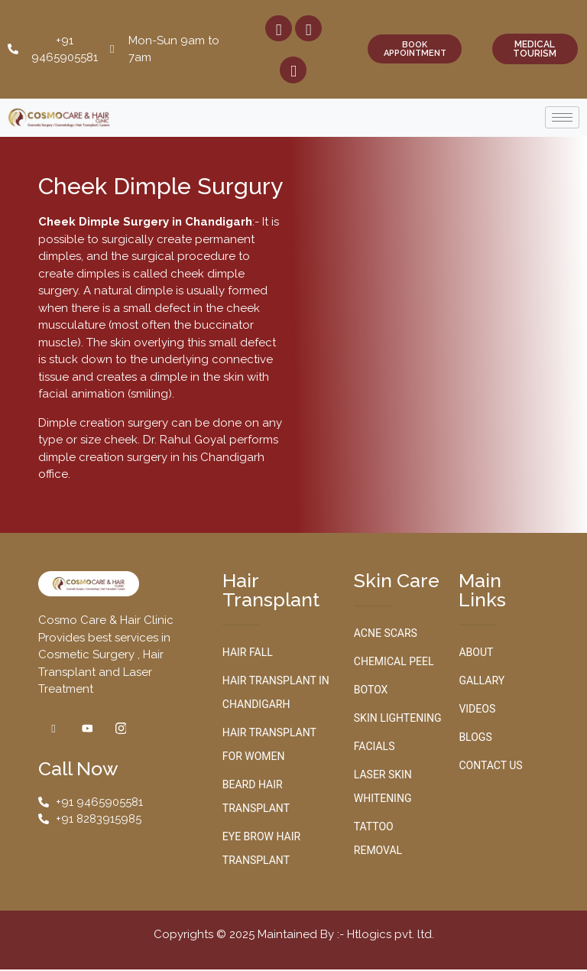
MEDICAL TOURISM (534, 50)
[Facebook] (278, 28)
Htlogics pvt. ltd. (390, 935)
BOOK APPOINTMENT (415, 50)
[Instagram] (308, 28)
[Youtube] (293, 70)
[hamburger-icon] (562, 118)
